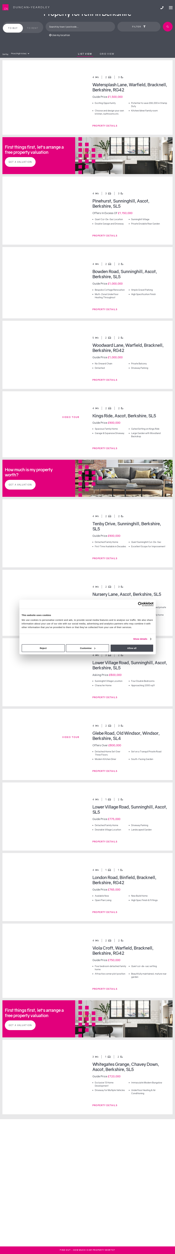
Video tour (70, 417)
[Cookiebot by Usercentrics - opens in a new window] (140, 604)
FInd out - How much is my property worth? (87, 1250)
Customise (87, 648)
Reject (43, 648)
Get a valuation (20, 162)
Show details (140, 639)
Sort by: (5, 54)
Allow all (132, 648)
